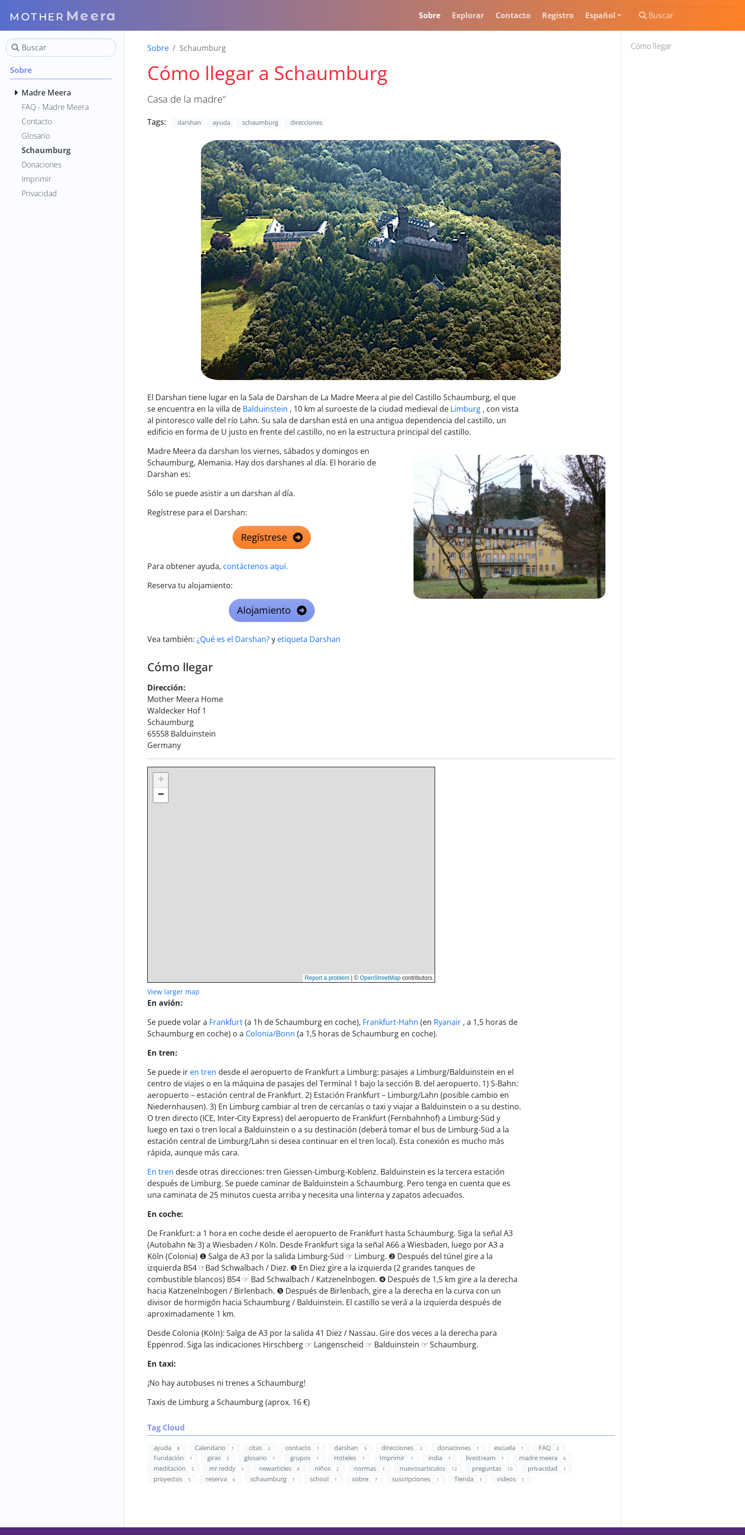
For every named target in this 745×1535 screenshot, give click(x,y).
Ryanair (447, 1022)
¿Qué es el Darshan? (233, 639)
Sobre (158, 48)
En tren (160, 1171)
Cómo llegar (651, 46)
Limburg (465, 409)
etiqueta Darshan (309, 639)
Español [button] (600, 15)
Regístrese (272, 537)
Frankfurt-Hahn (390, 1022)
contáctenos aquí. (255, 566)
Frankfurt (226, 1022)
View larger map (173, 991)
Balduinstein (265, 409)
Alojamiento (272, 610)
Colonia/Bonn (270, 1033)
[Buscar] (686, 15)
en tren (203, 1072)
